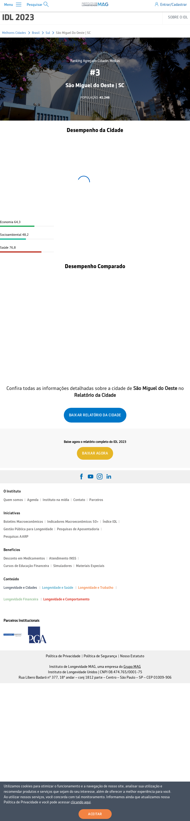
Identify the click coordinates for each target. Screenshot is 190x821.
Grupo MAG (132, 667)
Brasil (36, 32)
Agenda (33, 500)
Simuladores (62, 566)
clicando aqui (67, 802)
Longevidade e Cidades (20, 588)
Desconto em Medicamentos (24, 558)
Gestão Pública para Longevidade (28, 529)
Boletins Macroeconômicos (23, 522)
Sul (48, 32)
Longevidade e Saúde (57, 588)
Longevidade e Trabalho (95, 588)
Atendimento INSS (62, 558)
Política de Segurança (100, 656)
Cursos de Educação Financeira (26, 566)
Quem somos (13, 500)
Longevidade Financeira (21, 599)
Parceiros (96, 500)
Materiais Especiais (90, 566)
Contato (79, 500)
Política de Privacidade (63, 656)
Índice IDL (110, 522)
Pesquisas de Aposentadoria (78, 529)
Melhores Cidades (14, 32)
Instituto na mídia (56, 500)
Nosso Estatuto (132, 656)
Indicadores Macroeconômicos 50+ (73, 522)
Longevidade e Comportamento (66, 599)
